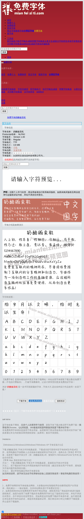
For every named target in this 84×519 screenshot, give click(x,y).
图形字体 (19, 31)
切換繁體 (42, 517)
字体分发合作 (29, 517)
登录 (9, 57)
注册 (3, 103)
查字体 (10, 33)
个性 (15, 147)
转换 (6, 167)
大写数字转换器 (14, 44)
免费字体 (11, 117)
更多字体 (11, 28)
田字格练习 (12, 41)
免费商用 (11, 25)
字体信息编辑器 (42, 44)
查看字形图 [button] (48, 401)
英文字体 (11, 31)
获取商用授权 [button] (35, 401)
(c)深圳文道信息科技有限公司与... (28, 155)
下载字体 (22, 401)
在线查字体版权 (8, 89)
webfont (40, 92)
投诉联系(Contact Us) (11, 514)
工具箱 (10, 38)
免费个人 (11, 23)
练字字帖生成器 (24, 41)
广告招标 (16, 517)
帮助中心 (5, 517)
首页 (9, 20)
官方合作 (7, 123)
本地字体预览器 (74, 41)
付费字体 (38, 31)
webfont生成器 (28, 44)
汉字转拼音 (62, 41)
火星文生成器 (50, 41)
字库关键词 (23, 89)
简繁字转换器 (38, 41)
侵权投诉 (60, 401)
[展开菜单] (2, 62)
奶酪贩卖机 (20, 117)
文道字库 (17, 150)
